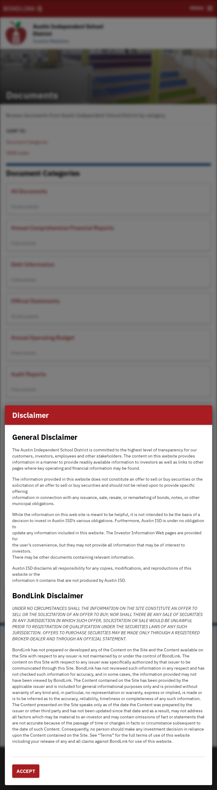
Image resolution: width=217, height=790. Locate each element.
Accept (25, 771)
